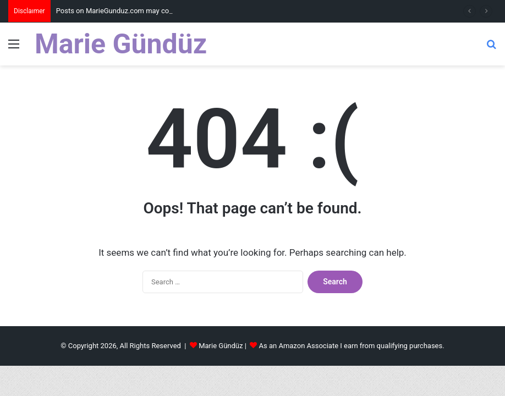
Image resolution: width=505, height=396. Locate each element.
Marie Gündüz (221, 346)
